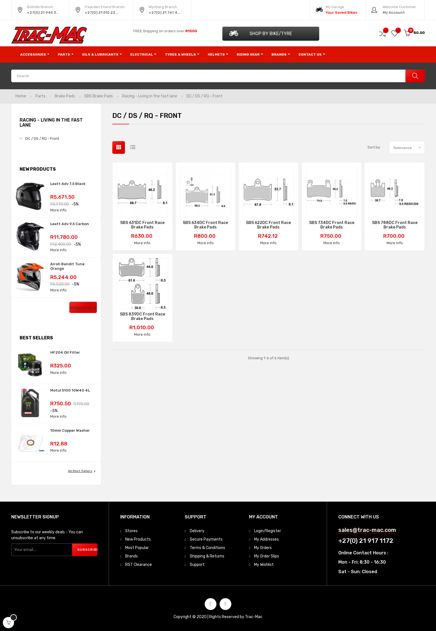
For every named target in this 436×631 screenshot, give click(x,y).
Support (197, 564)
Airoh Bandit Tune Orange (67, 266)
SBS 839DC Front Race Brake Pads (142, 316)
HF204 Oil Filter (65, 352)
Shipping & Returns (207, 556)
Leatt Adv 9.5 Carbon (69, 224)
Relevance (409, 147)
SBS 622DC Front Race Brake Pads (268, 225)
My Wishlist (264, 564)
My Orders (263, 547)
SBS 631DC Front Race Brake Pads (142, 225)
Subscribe (87, 550)
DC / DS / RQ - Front (42, 138)
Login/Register (267, 531)
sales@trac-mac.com (367, 530)
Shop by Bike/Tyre (260, 33)
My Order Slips (266, 556)
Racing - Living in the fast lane (51, 122)
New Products (138, 539)
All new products (83, 307)
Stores (131, 531)
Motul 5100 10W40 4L (70, 390)
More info (58, 210)
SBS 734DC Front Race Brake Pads (331, 225)
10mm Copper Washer (70, 430)
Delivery (197, 531)
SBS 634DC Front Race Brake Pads (205, 225)
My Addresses (266, 539)
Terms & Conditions (207, 547)
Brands (131, 556)
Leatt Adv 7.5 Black (67, 184)
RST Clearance (138, 564)
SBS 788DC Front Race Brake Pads (394, 225)
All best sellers (82, 471)
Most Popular (137, 547)
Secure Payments (206, 539)
